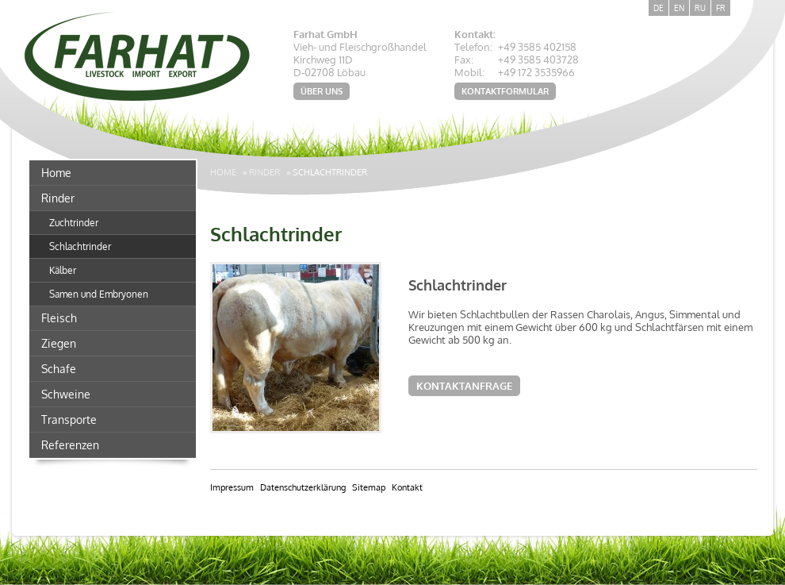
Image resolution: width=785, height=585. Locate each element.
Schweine (65, 394)
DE (658, 8)
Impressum (232, 487)
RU (700, 8)
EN (679, 8)
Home (56, 172)
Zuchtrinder (73, 223)
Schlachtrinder (80, 246)
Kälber (62, 270)
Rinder (58, 198)
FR (721, 8)
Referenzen (70, 445)
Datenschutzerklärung (303, 487)
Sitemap (368, 487)
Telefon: (473, 46)
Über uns (322, 91)
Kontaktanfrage (464, 385)
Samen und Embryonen (98, 294)
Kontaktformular (505, 91)
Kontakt (407, 487)
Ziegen (58, 343)
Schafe (58, 368)
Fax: (463, 59)
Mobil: (469, 72)
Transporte (69, 419)
